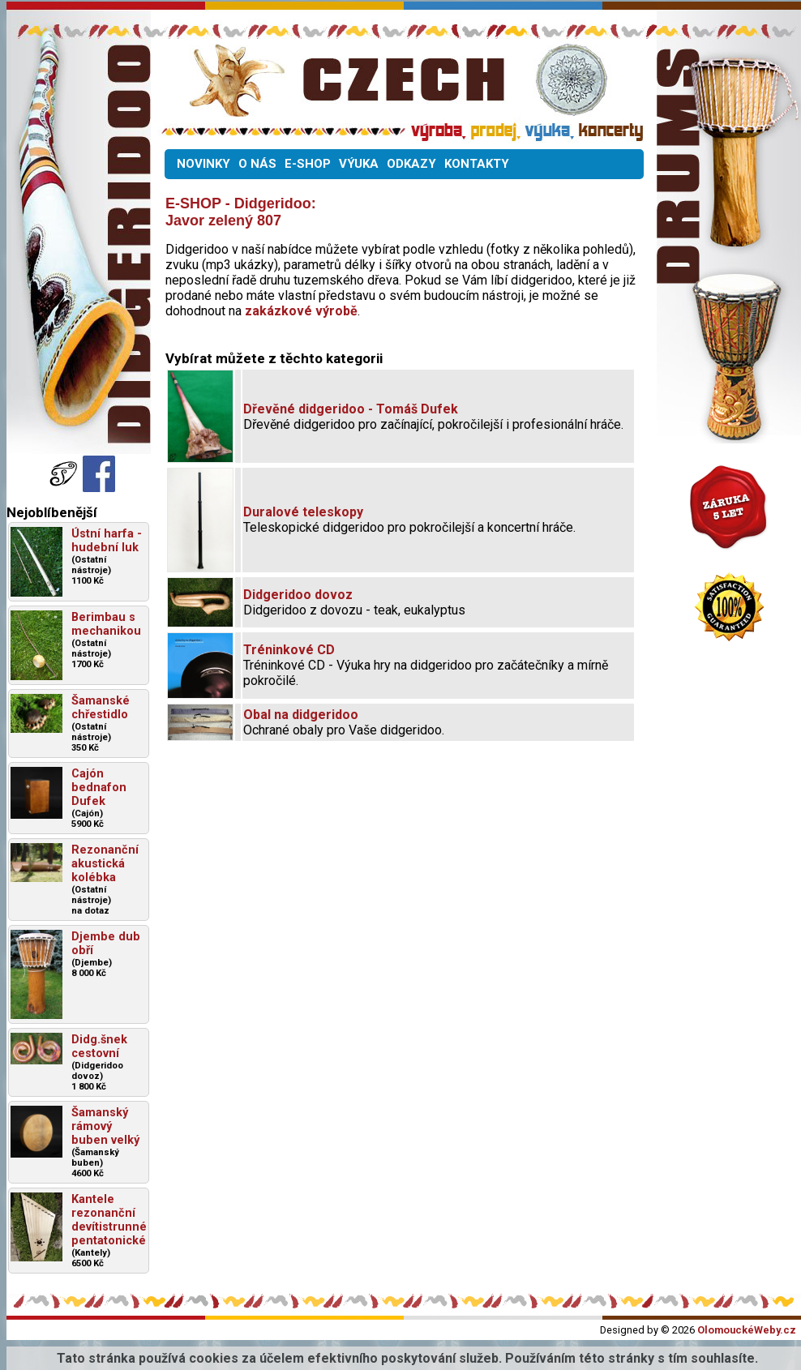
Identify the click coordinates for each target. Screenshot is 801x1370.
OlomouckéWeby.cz (746, 1330)
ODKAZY (411, 163)
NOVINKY (203, 163)
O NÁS (257, 163)
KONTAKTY (476, 163)
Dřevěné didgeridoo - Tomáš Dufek (350, 409)
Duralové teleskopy (303, 512)
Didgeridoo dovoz (298, 594)
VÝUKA (359, 163)
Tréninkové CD (289, 649)
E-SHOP (308, 163)
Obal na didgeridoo (300, 714)
